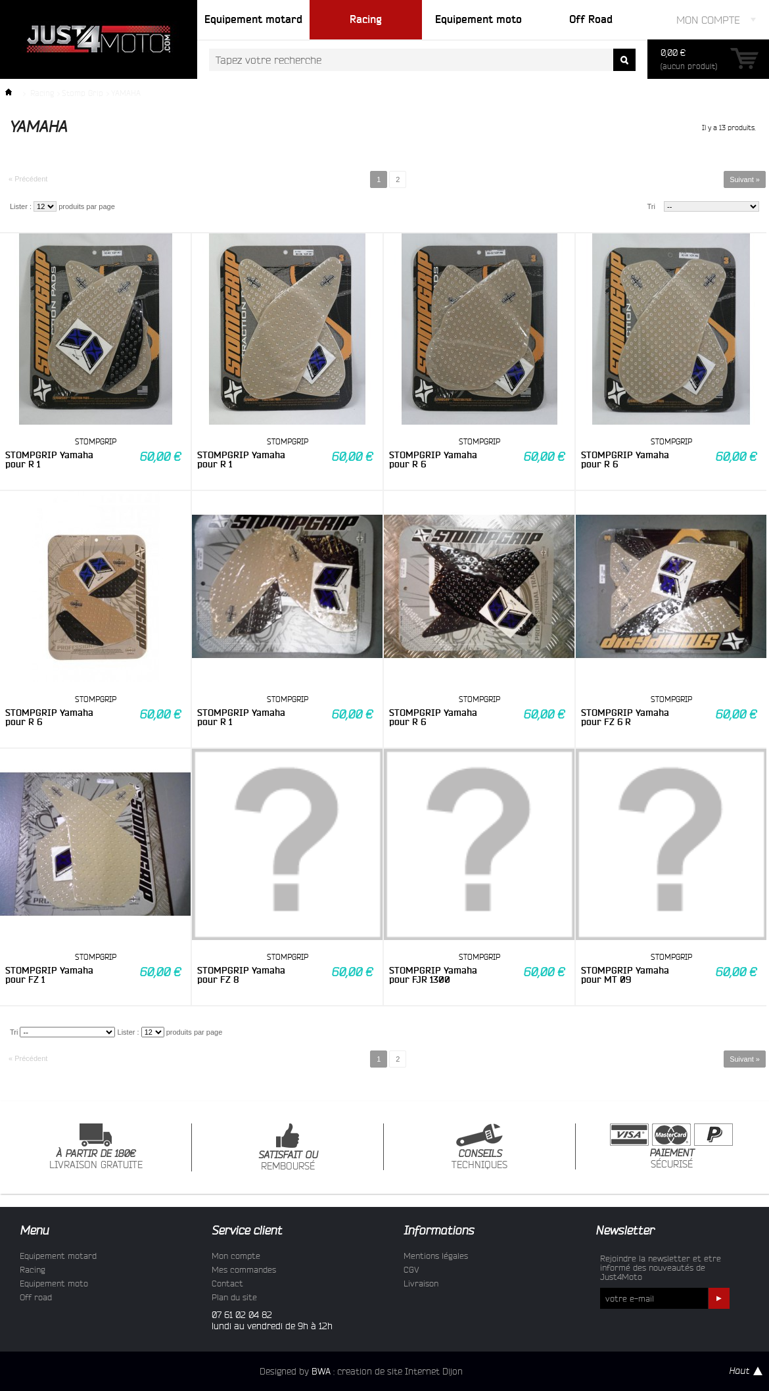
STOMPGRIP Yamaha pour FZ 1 (49, 975)
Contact (227, 1283)
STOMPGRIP (95, 441)
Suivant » (745, 179)
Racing (42, 93)
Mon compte (236, 1255)
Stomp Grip (82, 93)
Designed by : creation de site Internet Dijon (361, 1371)
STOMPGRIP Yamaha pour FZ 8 (241, 975)
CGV (411, 1269)
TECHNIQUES (479, 1146)
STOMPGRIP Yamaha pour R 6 (433, 459)
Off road (36, 1297)
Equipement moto (54, 1283)
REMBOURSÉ (287, 1147)
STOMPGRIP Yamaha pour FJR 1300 (433, 975)
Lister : (21, 206)
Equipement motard (58, 1255)
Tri (651, 206)
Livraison (421, 1283)
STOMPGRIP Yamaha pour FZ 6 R (625, 717)
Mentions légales (436, 1255)
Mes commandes (244, 1269)
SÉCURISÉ (671, 1146)
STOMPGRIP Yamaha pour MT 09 (625, 975)
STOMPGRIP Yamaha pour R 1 (49, 459)
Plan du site (234, 1297)
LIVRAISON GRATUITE (96, 1146)
